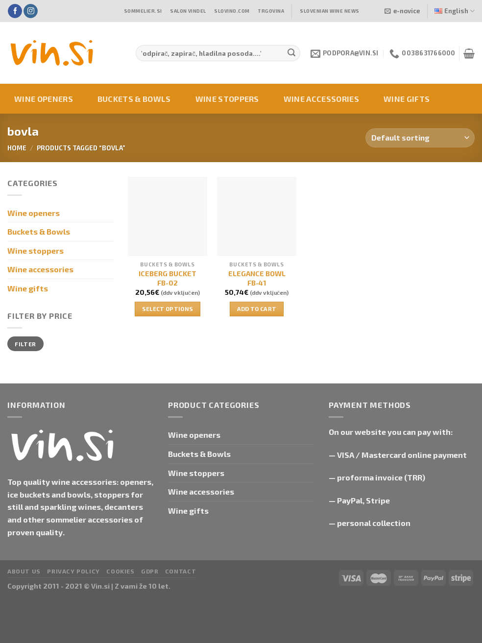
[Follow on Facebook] (15, 11)
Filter (25, 343)
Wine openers (43, 98)
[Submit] (291, 53)
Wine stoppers (227, 98)
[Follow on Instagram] (31, 11)
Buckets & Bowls (134, 98)
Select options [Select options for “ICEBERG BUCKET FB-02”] (167, 308)
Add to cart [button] (257, 308)
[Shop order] (420, 137)
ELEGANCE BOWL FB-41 (257, 278)
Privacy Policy (73, 571)
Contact (180, 571)
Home (16, 148)
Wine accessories (321, 98)
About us (24, 571)
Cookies (120, 571)
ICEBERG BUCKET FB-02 (167, 278)
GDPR (149, 571)
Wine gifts (407, 98)
